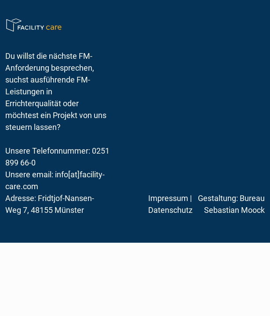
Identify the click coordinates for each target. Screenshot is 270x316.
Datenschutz (170, 210)
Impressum (168, 198)
